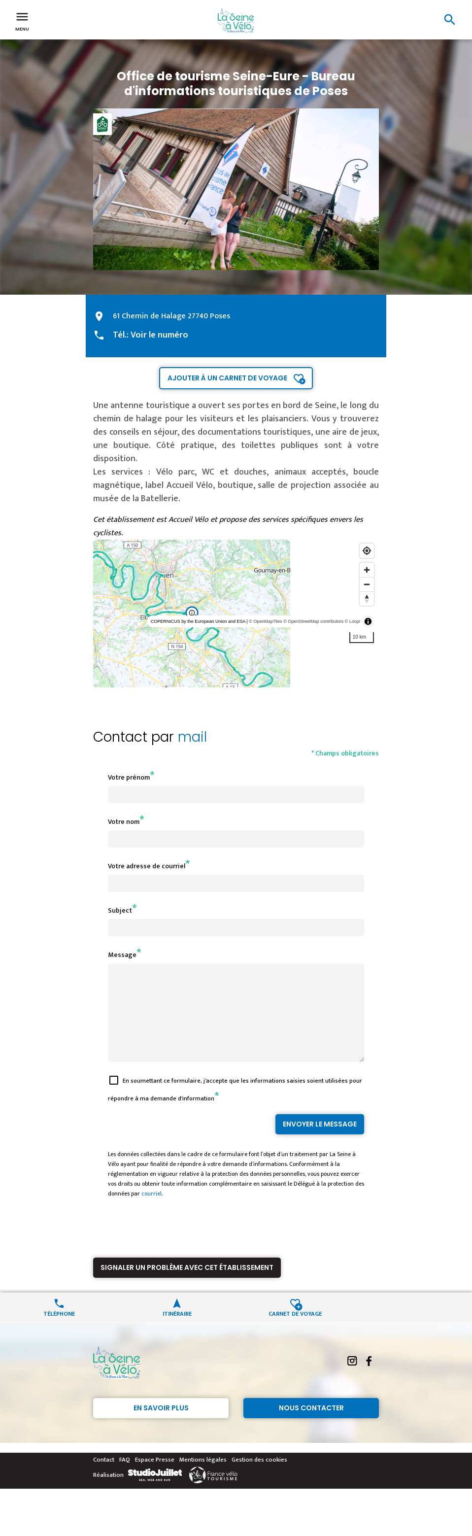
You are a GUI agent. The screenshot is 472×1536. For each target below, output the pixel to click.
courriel (151, 1211)
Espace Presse (154, 1477)
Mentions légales (203, 1477)
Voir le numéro (159, 335)
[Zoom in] (367, 570)
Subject (120, 910)
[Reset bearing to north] (367, 598)
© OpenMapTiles (265, 621)
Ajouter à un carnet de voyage (227, 378)
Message (122, 954)
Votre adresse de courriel (146, 866)
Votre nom (123, 821)
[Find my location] (367, 551)
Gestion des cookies (259, 1477)
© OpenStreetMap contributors (313, 621)
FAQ (124, 1477)
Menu (22, 20)
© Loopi (352, 621)
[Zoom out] (367, 584)
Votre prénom (129, 777)
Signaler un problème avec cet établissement (187, 1285)
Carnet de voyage (295, 1331)
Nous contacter (311, 1426)
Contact (103, 1477)
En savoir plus (161, 1426)
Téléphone (59, 1331)
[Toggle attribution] (368, 621)
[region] (236, 613)
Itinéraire (177, 1331)
